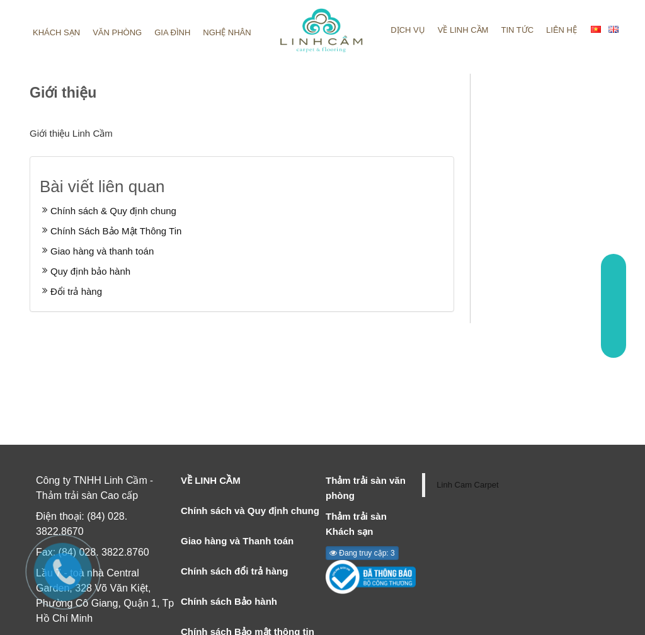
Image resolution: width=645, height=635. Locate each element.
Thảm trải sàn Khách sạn (356, 524)
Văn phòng (117, 32)
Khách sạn (56, 32)
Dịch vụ (408, 30)
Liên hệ (561, 30)
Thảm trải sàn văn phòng (366, 488)
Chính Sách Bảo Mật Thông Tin (115, 231)
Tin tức (517, 30)
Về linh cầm (463, 30)
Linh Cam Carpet (467, 484)
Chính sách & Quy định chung (113, 210)
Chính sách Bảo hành (229, 601)
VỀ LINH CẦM (211, 480)
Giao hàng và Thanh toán (237, 540)
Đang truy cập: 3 (362, 553)
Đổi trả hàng (76, 291)
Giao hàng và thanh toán (102, 251)
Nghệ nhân (227, 32)
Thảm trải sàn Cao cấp (87, 495)
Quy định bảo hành (90, 271)
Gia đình (172, 32)
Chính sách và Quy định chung (250, 510)
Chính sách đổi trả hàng (234, 571)
